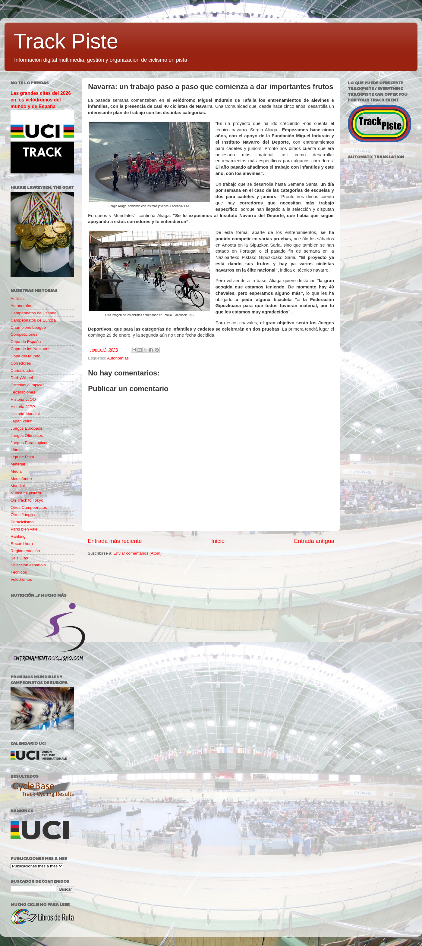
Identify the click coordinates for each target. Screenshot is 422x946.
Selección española (28, 565)
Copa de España (26, 341)
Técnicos (19, 572)
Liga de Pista (22, 457)
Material (18, 464)
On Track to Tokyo (27, 500)
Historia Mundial (25, 414)
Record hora (22, 543)
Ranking (18, 536)
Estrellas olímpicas (28, 385)
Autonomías (118, 358)
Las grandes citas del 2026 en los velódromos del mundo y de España (41, 100)
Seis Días (19, 558)
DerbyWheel (22, 377)
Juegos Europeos (26, 428)
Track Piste (66, 41)
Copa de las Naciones (30, 349)
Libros (16, 449)
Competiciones (24, 334)
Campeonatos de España (33, 313)
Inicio (218, 541)
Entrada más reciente (115, 541)
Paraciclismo (22, 522)
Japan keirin (22, 421)
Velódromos (21, 579)
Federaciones (23, 392)
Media (16, 471)
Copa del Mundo (25, 356)
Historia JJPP (23, 406)
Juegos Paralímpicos (29, 442)
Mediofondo (21, 478)
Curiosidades (22, 370)
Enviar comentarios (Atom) (138, 553)
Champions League (28, 327)
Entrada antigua (314, 541)
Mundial (18, 486)
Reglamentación (25, 551)
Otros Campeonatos (29, 507)
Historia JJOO (23, 399)
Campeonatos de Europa (33, 320)
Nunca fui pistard (26, 493)
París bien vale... (26, 529)
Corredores (21, 363)
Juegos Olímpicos (27, 435)
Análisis (18, 298)
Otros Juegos (23, 514)
